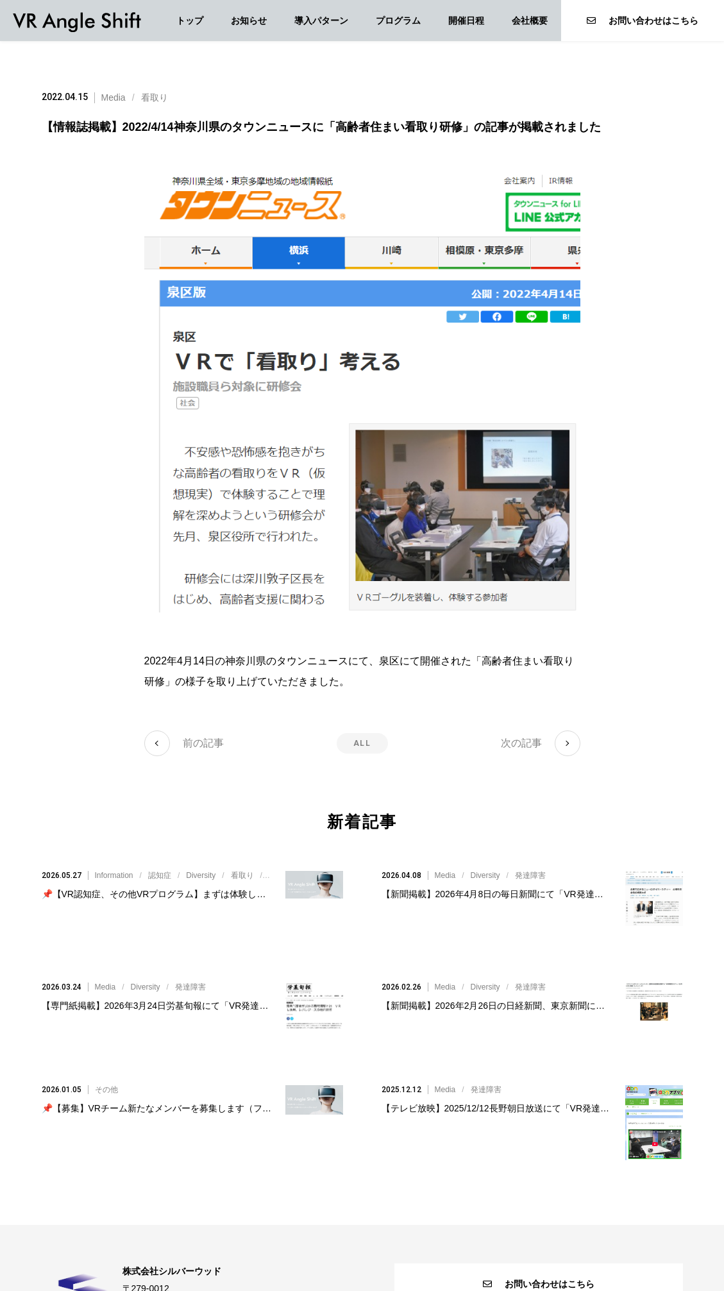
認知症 (159, 860)
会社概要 (530, 20)
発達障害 (530, 860)
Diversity (200, 860)
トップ (189, 20)
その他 (106, 1012)
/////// (250, 860)
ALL (362, 743)
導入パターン (321, 20)
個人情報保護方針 (362, 1255)
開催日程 (466, 20)
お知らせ (249, 20)
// (490, 860)
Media (113, 97)
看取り (154, 97)
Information (114, 860)
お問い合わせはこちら (642, 20)
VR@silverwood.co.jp (201, 1227)
